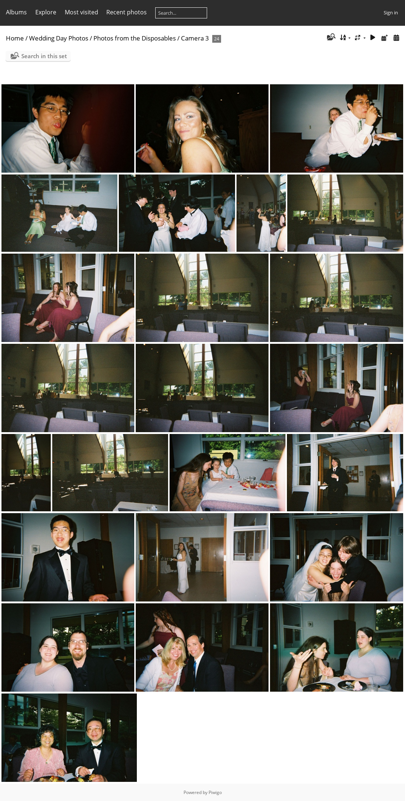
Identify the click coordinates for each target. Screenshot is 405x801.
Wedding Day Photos (58, 38)
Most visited (81, 12)
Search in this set (44, 56)
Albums (16, 12)
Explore (45, 12)
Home (15, 38)
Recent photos (126, 12)
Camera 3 (195, 38)
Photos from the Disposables (134, 38)
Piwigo (215, 792)
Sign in (391, 12)
